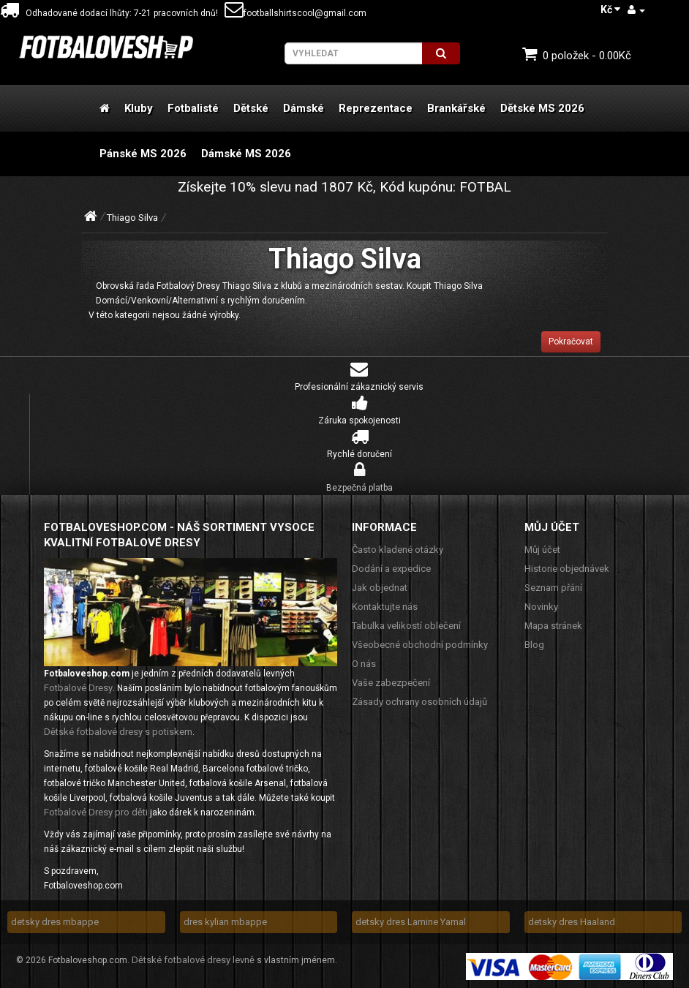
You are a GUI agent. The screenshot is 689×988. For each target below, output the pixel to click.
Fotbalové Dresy (78, 687)
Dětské (250, 108)
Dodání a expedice (391, 568)
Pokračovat (571, 341)
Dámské (303, 108)
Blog (534, 644)
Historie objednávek (566, 568)
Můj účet (542, 549)
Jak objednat (379, 587)
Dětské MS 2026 (542, 108)
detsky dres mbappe (55, 921)
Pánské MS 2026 (143, 153)
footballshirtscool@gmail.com (295, 13)
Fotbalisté (193, 108)
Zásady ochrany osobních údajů (419, 701)
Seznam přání (553, 587)
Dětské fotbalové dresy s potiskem (118, 731)
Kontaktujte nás (385, 606)
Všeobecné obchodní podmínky (420, 644)
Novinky (541, 606)
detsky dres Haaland (571, 921)
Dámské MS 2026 (246, 153)
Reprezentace (376, 108)
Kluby (138, 108)
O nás (364, 663)
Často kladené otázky (397, 549)
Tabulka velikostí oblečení (406, 625)
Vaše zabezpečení (391, 682)
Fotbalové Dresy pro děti (96, 812)
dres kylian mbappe (225, 921)
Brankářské (456, 108)
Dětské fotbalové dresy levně (193, 959)
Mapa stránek (553, 625)
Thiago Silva (132, 217)
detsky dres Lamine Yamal (410, 921)
